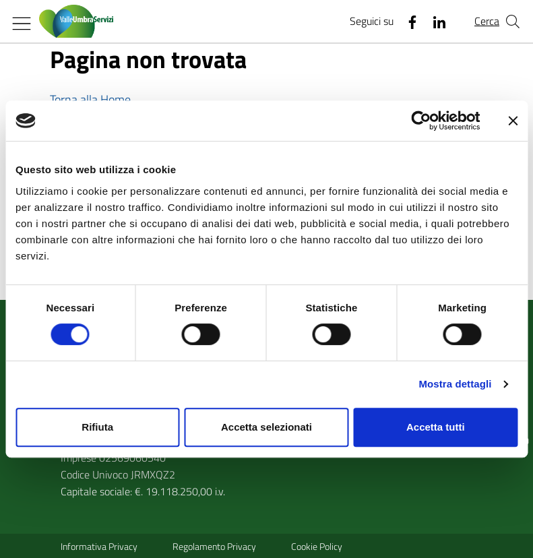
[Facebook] (407, 21)
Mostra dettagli (454, 384)
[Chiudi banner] (513, 120)
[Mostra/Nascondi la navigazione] (21, 23)
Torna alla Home (90, 99)
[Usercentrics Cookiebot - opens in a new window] (421, 121)
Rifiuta (97, 427)
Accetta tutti (435, 427)
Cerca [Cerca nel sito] (486, 21)
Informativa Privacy (99, 546)
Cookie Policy (316, 546)
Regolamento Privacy (214, 546)
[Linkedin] (433, 21)
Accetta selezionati (266, 427)
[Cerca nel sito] (513, 21)
